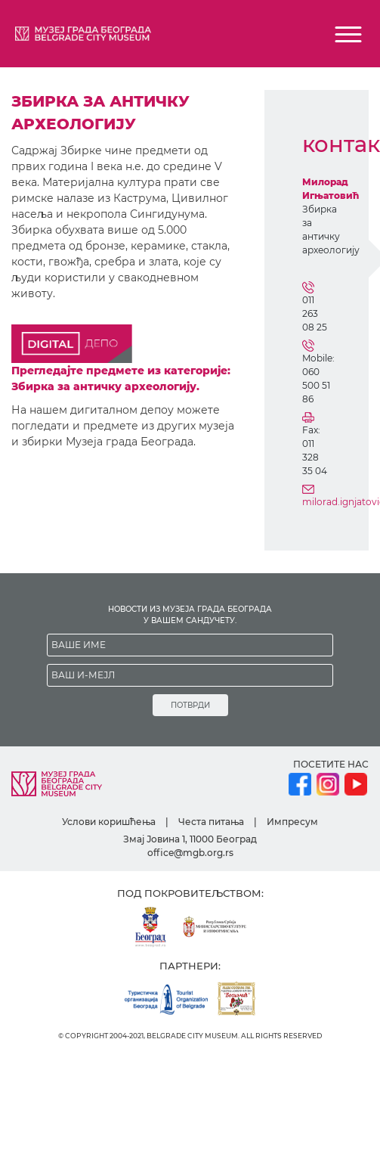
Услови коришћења (109, 821)
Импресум (292, 821)
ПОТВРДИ (190, 705)
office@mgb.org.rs (190, 852)
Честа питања (211, 821)
